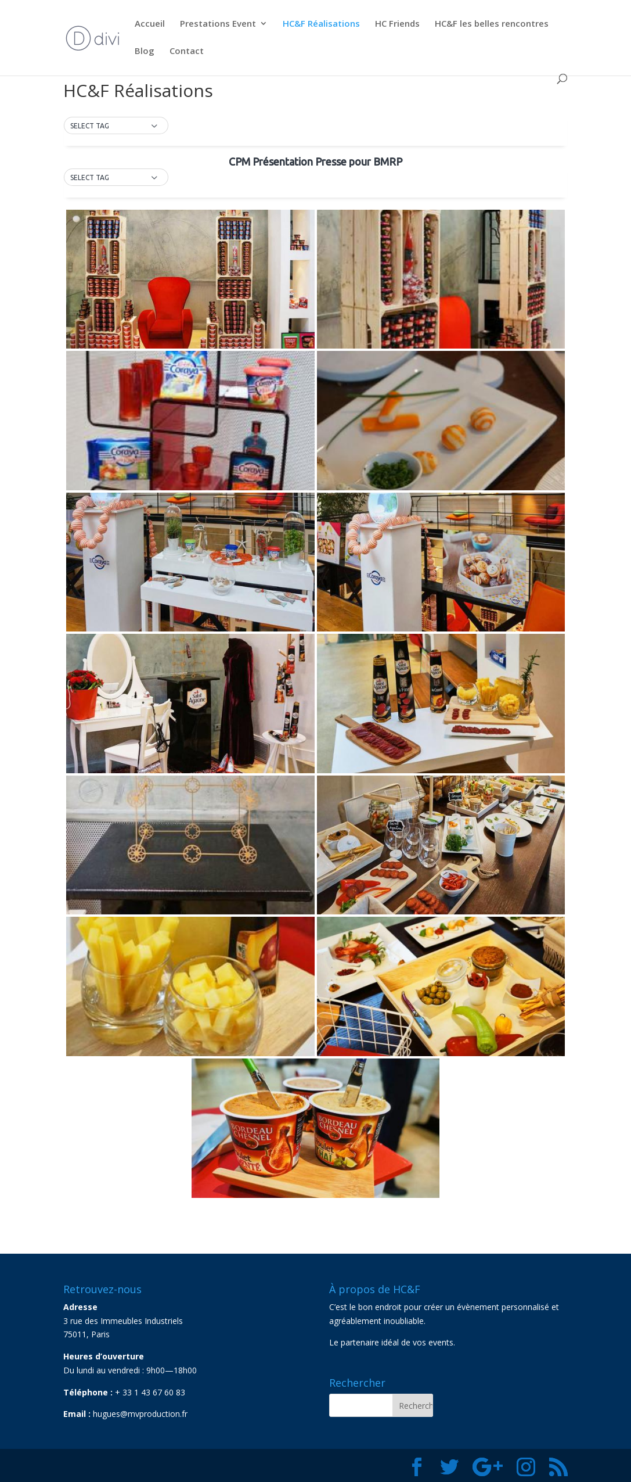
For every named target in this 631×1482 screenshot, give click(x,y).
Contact (187, 51)
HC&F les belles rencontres (492, 24)
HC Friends (397, 24)
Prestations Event (218, 24)
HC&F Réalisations (321, 24)
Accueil (150, 24)
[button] (116, 126)
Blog (144, 51)
